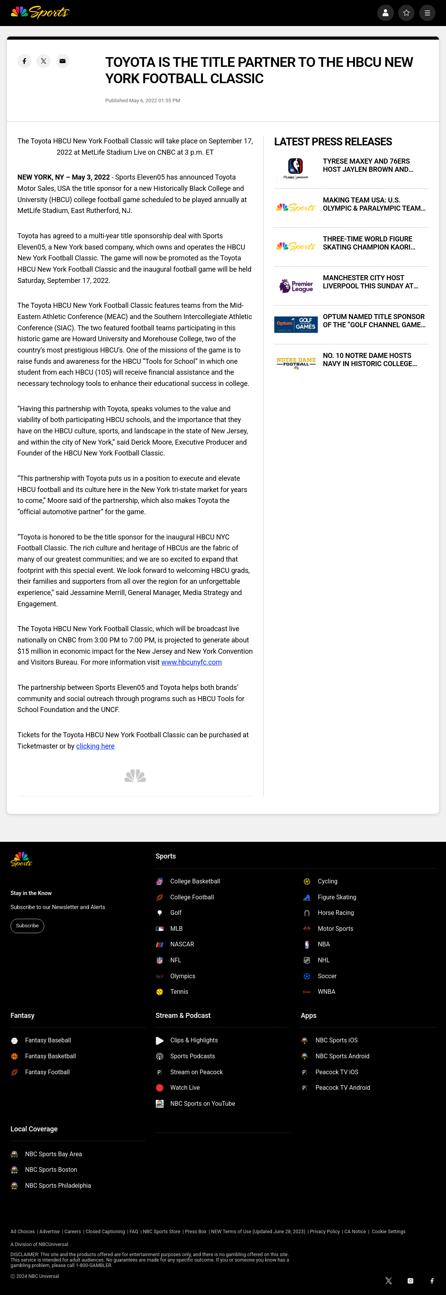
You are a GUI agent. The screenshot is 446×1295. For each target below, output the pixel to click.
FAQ (133, 1231)
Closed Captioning (105, 1231)
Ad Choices (22, 1231)
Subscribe (27, 925)
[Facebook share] (24, 61)
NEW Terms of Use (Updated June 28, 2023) (258, 1231)
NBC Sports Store (162, 1231)
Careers (72, 1231)
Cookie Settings (389, 1231)
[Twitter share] (44, 61)
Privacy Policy (325, 1231)
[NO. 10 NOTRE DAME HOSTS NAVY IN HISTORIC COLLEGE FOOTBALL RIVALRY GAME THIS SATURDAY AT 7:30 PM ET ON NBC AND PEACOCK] (296, 363)
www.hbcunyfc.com (191, 662)
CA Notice (355, 1231)
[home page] (40, 13)
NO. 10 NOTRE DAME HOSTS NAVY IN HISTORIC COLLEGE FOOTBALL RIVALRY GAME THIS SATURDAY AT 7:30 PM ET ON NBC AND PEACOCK (373, 359)
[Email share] (63, 61)
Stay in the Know (31, 893)
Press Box (195, 1231)
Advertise (50, 1231)
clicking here (95, 746)
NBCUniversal (53, 1244)
